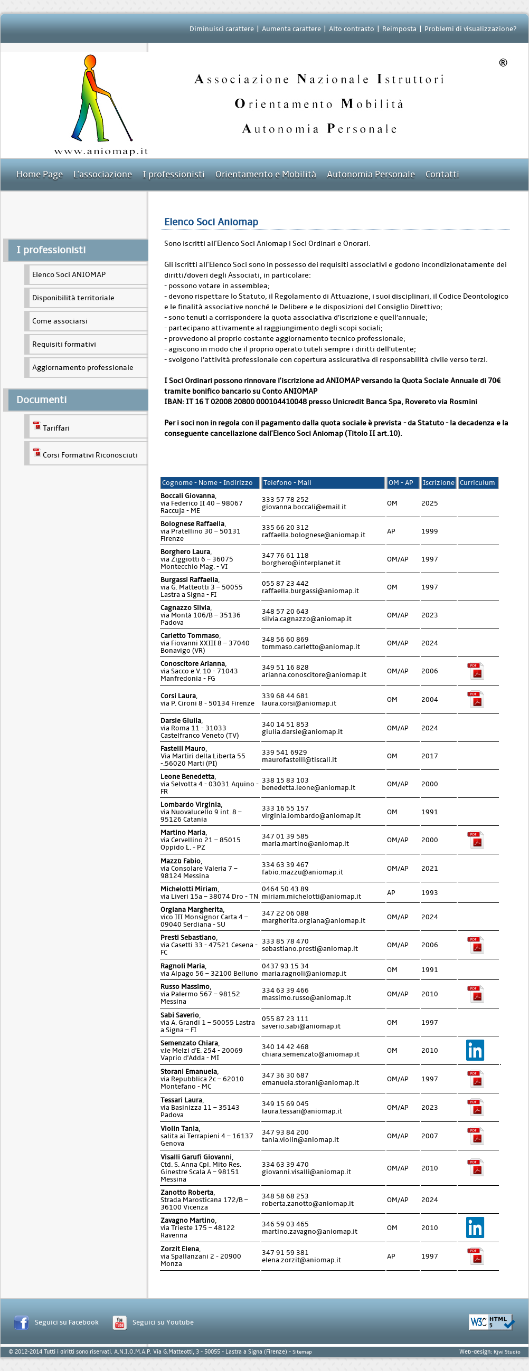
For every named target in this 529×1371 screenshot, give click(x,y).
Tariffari (51, 426)
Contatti (442, 174)
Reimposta (399, 29)
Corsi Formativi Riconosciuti (85, 453)
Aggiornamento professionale (83, 367)
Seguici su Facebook (67, 1322)
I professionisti (174, 174)
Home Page (39, 174)
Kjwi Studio (507, 1352)
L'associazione (102, 174)
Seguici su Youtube (163, 1322)
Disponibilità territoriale (73, 297)
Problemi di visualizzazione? (470, 29)
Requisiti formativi (64, 344)
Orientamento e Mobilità (265, 174)
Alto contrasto (351, 29)
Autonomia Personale (371, 174)
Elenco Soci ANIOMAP (69, 274)
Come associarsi (60, 321)
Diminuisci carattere (222, 29)
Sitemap (302, 1352)
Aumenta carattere (291, 29)
